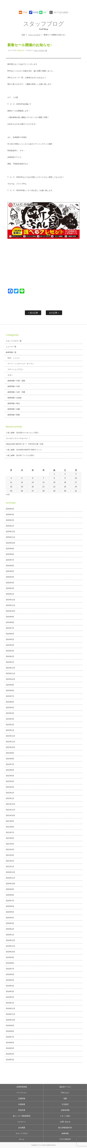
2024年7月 (10, 628)
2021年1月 (10, 867)
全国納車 (21, 1104)
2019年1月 (10, 1003)
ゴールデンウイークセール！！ (18, 438)
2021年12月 (10, 804)
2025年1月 (10, 594)
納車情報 (65, 1133)
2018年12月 (10, 1009)
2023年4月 (10, 713)
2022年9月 (10, 753)
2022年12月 (10, 736)
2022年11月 (10, 742)
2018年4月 (10, 1054)
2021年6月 (10, 838)
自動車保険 (65, 1110)
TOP (23, 35)
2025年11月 (10, 537)
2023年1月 (10, 730)
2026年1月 (10, 526)
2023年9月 (10, 685)
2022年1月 (10, 798)
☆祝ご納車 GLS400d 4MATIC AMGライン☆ (24, 450)
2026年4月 (10, 509)
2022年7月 (10, 764)
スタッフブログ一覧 (40, 50)
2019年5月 (10, 980)
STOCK (25, 12)
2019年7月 (10, 969)
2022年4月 (10, 781)
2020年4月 (10, 918)
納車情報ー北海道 (15, 398)
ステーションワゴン (15, 369)
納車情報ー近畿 (14, 409)
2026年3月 (10, 515)
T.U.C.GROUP (65, 1139)
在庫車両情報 (21, 1087)
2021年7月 (10, 832)
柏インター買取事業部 (21, 1116)
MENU (82, 5)
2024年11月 (10, 605)
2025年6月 (10, 566)
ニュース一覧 (11, 347)
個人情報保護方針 (65, 1128)
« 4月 (8, 495)
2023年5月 (10, 708)
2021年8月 (10, 827)
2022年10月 (10, 747)
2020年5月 (10, 912)
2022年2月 (10, 793)
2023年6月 (10, 702)
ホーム (21, 1139)
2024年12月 (10, 600)
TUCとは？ (65, 1093)
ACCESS (35, 12)
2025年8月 (10, 554)
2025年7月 (10, 560)
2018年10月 (10, 1020)
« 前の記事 (33, 313)
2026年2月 (10, 520)
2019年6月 (10, 974)
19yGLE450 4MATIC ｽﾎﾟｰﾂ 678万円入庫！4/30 (24, 444)
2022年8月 (10, 759)
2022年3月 (10, 787)
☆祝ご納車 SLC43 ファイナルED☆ (20, 455)
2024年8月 (10, 622)
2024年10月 (10, 611)
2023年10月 (10, 679)
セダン (10, 375)
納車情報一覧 (11, 352)
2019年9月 (10, 957)
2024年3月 (10, 651)
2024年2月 (10, 656)
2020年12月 (10, 872)
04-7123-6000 (61, 12)
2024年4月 (10, 645)
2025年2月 (10, 588)
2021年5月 (10, 844)
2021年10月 (10, 815)
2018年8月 (10, 1031)
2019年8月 (10, 963)
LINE (44, 12)
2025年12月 (10, 532)
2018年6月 (10, 1043)
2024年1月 (10, 662)
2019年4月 (10, 986)
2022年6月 (10, 770)
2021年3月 (10, 855)
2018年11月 (10, 1014)
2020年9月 (10, 889)
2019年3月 (10, 991)
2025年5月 (10, 571)
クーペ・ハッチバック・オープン (21, 364)
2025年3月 (10, 583)
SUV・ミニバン (14, 358)
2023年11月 (10, 673)
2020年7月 (10, 901)
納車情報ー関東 (14, 415)
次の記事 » (54, 313)
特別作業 (21, 1110)
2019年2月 (10, 997)
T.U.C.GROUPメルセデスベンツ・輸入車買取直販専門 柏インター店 (33, 5)
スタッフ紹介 (65, 1116)
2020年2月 (10, 929)
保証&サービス (65, 1087)
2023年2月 (10, 725)
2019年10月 (10, 952)
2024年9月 (10, 617)
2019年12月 (10, 940)
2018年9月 (10, 1026)
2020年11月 (10, 878)
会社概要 (21, 1128)
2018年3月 (10, 1060)
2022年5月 (10, 776)
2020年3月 (10, 923)
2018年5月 (10, 1048)
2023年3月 (10, 719)
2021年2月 (10, 861)
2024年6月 (10, 634)
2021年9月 (10, 821)
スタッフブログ (34, 35)
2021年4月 (10, 850)
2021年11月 (10, 810)
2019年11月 (10, 946)
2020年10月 (10, 884)
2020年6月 (10, 906)
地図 (65, 1098)
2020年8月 (10, 895)
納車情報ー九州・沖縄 (16, 392)
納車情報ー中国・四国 (16, 381)
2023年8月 (10, 691)
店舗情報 (21, 1098)
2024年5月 (10, 639)
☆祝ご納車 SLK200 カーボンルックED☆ (22, 433)
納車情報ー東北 (14, 403)
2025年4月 (10, 577)
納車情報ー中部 (14, 386)
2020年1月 (10, 935)
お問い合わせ (65, 1122)
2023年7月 (10, 696)
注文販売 (65, 1104)
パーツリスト (21, 1093)
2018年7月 (10, 1037)
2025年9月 (10, 549)
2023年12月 (10, 668)
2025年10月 (10, 543)
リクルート (21, 1122)
